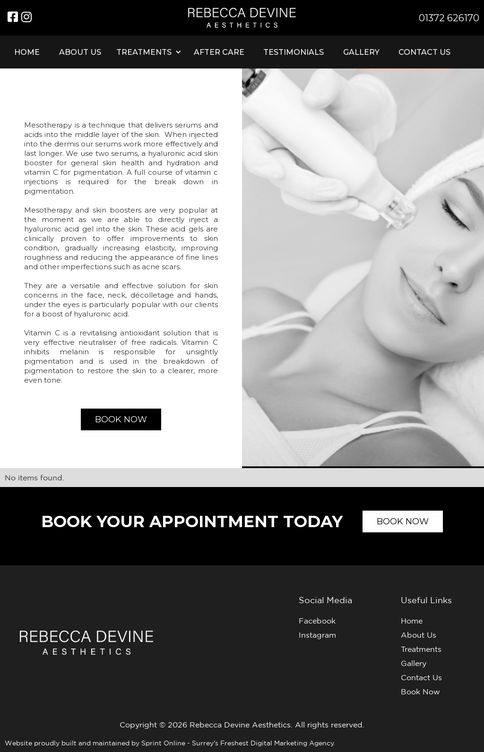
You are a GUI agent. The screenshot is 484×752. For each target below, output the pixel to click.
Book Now (420, 691)
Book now (121, 419)
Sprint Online (164, 743)
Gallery (361, 52)
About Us (80, 52)
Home (27, 52)
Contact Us (424, 52)
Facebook (317, 620)
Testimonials (293, 52)
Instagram (317, 635)
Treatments (421, 649)
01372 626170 (449, 18)
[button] (147, 51)
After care (219, 52)
